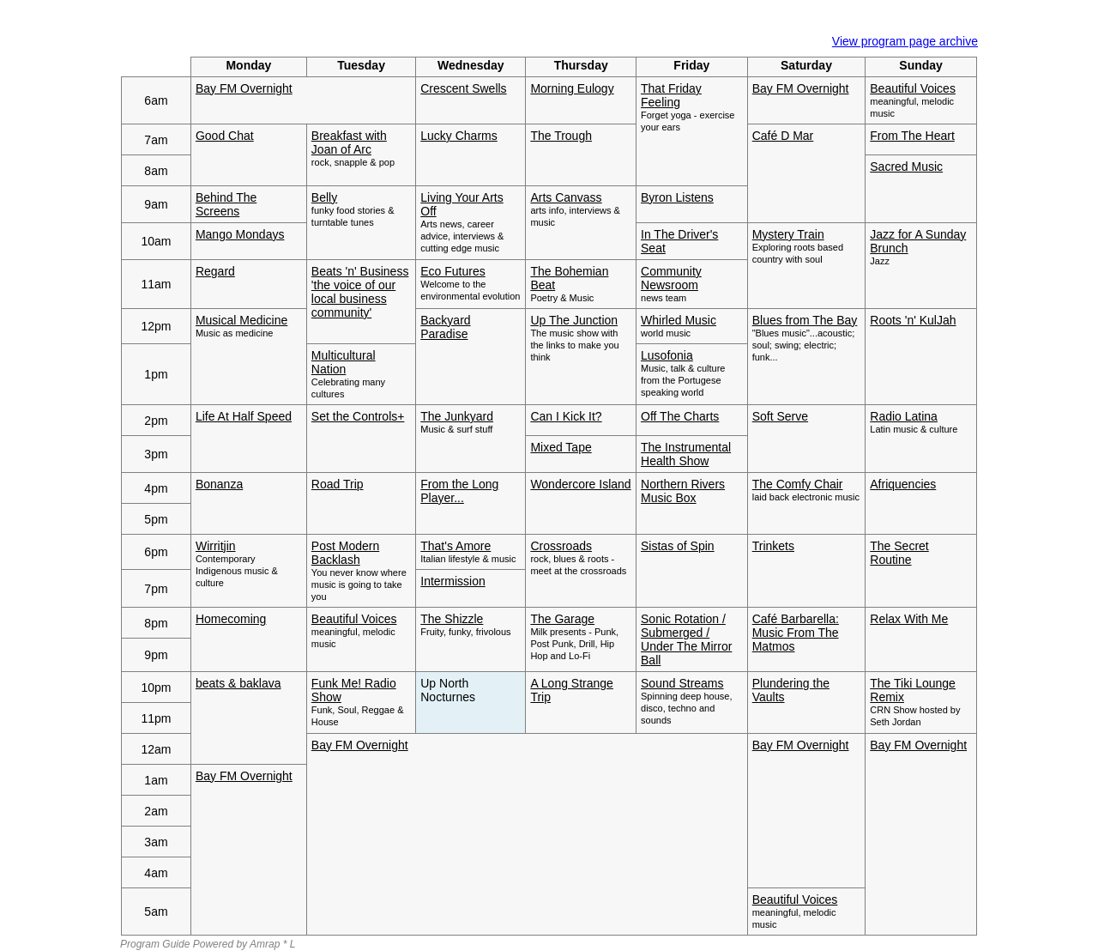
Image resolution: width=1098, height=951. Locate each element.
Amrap (265, 944)
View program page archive (905, 41)
